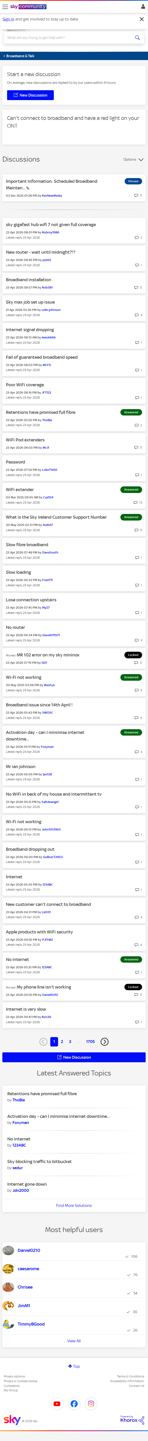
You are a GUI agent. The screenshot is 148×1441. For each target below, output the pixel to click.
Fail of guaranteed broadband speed (42, 357)
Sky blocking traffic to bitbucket (39, 1161)
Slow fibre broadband (27, 544)
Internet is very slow (26, 1009)
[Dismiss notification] (142, 19)
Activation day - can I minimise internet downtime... (58, 1116)
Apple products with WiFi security (39, 932)
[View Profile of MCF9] (47, 365)
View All (74, 1341)
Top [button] (76, 1366)
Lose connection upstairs (31, 599)
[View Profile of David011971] (51, 635)
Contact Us (136, 1386)
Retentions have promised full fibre (40, 412)
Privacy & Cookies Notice (20, 1381)
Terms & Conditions (130, 1376)
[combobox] (67, 38)
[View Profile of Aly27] (46, 607)
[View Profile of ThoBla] (47, 420)
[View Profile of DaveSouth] (50, 552)
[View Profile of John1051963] (51, 829)
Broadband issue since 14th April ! (39, 705)
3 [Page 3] (70, 1041)
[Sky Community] (29, 7)
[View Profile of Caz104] (48, 497)
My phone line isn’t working (44, 987)
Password (15, 462)
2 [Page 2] (62, 1041)
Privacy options (14, 1376)
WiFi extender (20, 489)
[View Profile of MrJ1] (46, 447)
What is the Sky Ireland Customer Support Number (56, 517)
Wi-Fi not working (23, 677)
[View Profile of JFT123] (46, 392)
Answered (131, 412)
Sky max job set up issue (30, 302)
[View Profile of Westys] (49, 685)
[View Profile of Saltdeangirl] (50, 802)
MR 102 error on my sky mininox (48, 655)
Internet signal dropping (30, 329)
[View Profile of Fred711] (47, 580)
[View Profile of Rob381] (47, 287)
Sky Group (11, 1390)
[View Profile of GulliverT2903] (53, 857)
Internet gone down (27, 1184)
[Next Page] (104, 1041)
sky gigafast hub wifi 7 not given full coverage (51, 224)
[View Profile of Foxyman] (47, 747)
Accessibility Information (127, 1381)
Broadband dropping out (30, 849)
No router (15, 627)
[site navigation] (5, 7)
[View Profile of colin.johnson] (51, 310)
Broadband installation (28, 279)
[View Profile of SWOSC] (47, 712)
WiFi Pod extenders (25, 440)
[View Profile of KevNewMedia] (52, 195)
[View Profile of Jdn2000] (21, 1190)
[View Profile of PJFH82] (47, 939)
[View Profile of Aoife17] (48, 525)
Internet (14, 876)
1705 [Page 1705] (90, 1041)
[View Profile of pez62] (46, 260)
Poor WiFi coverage (25, 384)
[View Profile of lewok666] (49, 337)
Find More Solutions (74, 1205)
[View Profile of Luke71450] (49, 470)
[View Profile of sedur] (18, 1167)
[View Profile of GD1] (44, 662)
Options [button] (129, 159)
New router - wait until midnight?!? (40, 252)
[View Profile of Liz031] (46, 912)
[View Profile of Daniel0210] (50, 995)
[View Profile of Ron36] (46, 1017)
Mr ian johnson (20, 766)
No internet (17, 959)
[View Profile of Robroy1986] (50, 232)
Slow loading (18, 572)
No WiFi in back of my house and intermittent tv (53, 794)
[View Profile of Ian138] (47, 774)
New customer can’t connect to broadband (48, 904)
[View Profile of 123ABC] (47, 884)
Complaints (12, 1386)
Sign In (142, 7)
